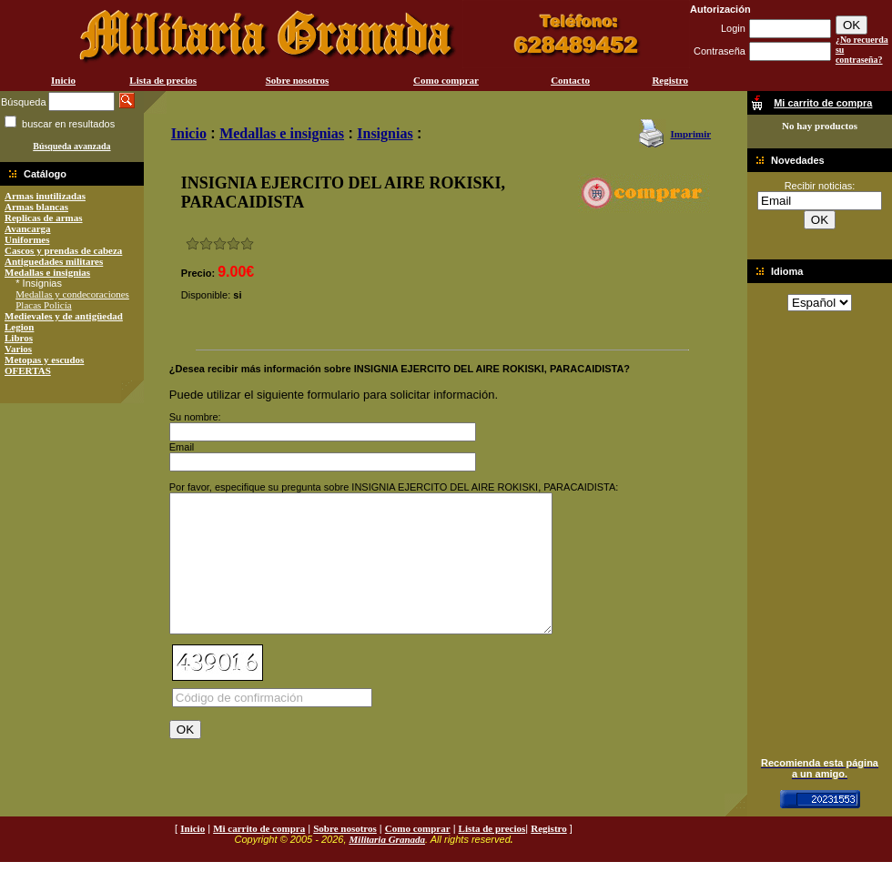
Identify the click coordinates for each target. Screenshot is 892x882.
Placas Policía (43, 304)
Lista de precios (163, 80)
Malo (206, 243)
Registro (670, 80)
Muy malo (192, 243)
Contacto (570, 80)
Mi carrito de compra (259, 848)
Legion (19, 326)
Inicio (63, 80)
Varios (18, 348)
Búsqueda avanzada (71, 146)
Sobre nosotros (297, 80)
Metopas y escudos (44, 359)
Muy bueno (233, 243)
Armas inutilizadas (45, 195)
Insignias (384, 133)
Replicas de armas (44, 217)
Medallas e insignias (47, 272)
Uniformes (27, 239)
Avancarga (28, 228)
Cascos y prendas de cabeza (63, 250)
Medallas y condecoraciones (72, 294)
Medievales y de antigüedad (64, 315)
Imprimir (690, 133)
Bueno (220, 243)
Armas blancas (36, 206)
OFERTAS (28, 370)
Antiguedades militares (54, 261)
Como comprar (446, 80)
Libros (19, 337)
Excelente (247, 243)
